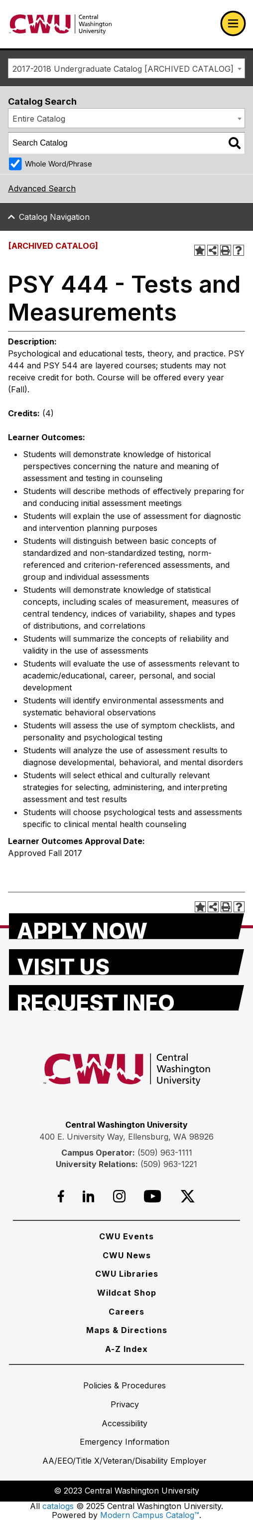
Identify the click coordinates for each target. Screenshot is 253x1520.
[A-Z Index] (126, 1349)
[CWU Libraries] (126, 1273)
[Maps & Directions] (126, 1330)
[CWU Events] (126, 1236)
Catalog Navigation (54, 217)
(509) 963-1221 (168, 1164)
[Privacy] (125, 1404)
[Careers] (126, 1311)
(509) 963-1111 (164, 1153)
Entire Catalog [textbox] (38, 119)
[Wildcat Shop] (126, 1292)
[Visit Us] (126, 962)
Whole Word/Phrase (58, 164)
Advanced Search (42, 188)
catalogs (58, 1506)
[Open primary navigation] (233, 23)
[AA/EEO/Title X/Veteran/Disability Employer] (124, 1460)
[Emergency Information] (124, 1441)
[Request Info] (126, 998)
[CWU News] (127, 1255)
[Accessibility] (124, 1423)
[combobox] (126, 68)
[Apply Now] (126, 926)
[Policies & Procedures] (124, 1385)
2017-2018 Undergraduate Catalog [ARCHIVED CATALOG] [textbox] (123, 69)
